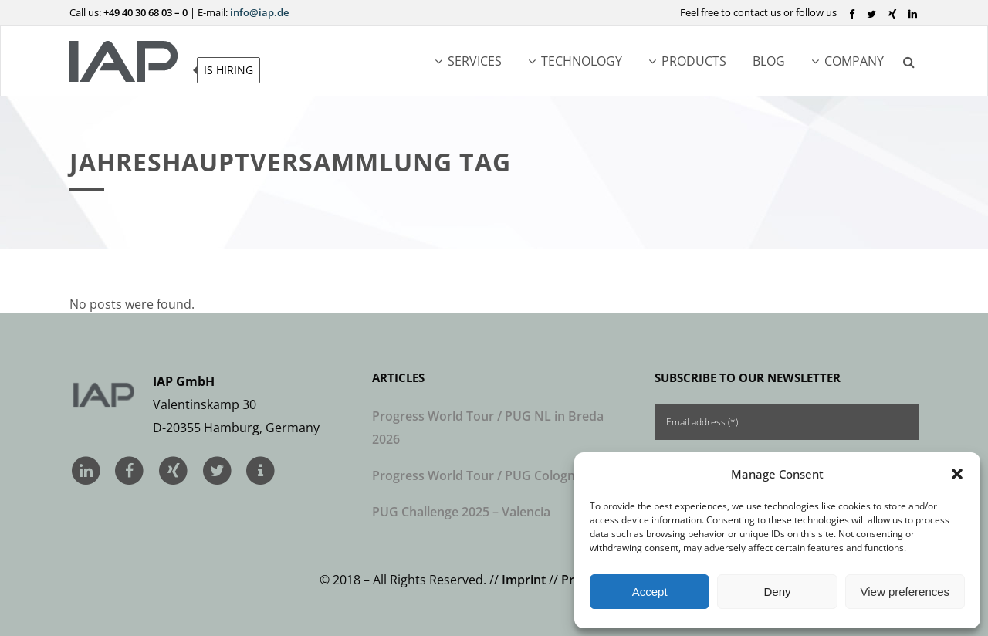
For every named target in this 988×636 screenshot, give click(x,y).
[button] (957, 474)
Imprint (524, 579)
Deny (776, 591)
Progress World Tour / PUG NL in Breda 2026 (488, 428)
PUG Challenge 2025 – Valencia (461, 511)
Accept (650, 591)
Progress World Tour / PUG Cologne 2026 (492, 475)
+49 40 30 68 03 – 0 (145, 12)
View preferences (905, 591)
